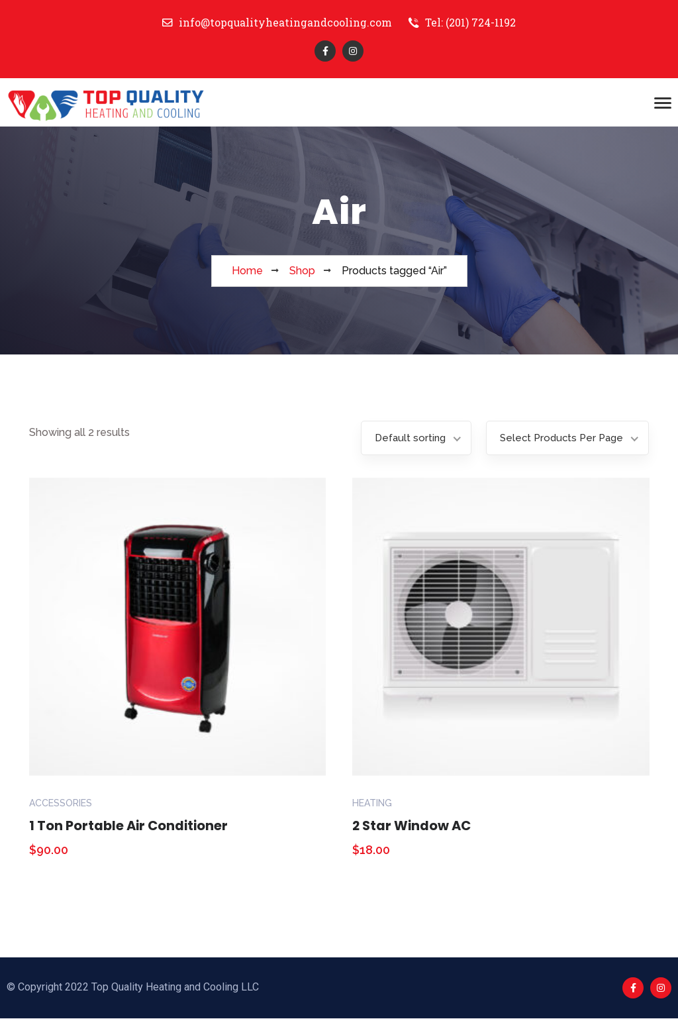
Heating (372, 803)
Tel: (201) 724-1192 (463, 23)
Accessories (60, 803)
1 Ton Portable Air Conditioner (130, 826)
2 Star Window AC (413, 826)
